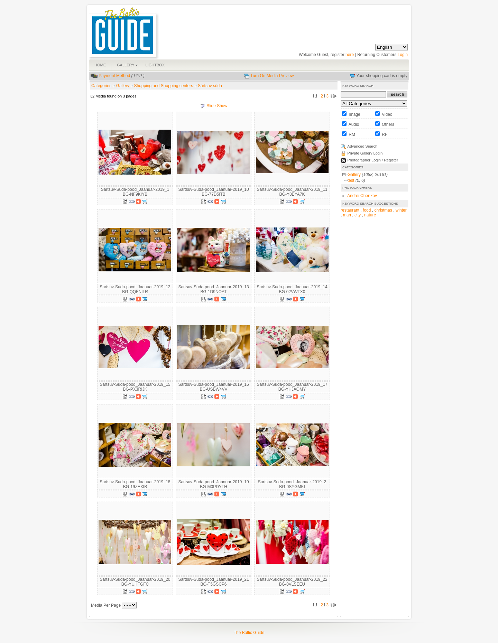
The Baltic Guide (249, 632)
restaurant (350, 210)
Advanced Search (362, 146)
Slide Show (216, 105)
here (349, 54)
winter (401, 210)
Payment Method (114, 75)
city (357, 215)
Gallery (123, 85)
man (347, 215)
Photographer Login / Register (372, 160)
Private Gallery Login (364, 153)
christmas (383, 210)
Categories (101, 85)
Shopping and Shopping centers (164, 85)
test (351, 180)
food (367, 210)
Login (403, 54)
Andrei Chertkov (362, 195)
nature (370, 215)
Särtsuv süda (210, 85)
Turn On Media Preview (272, 75)
